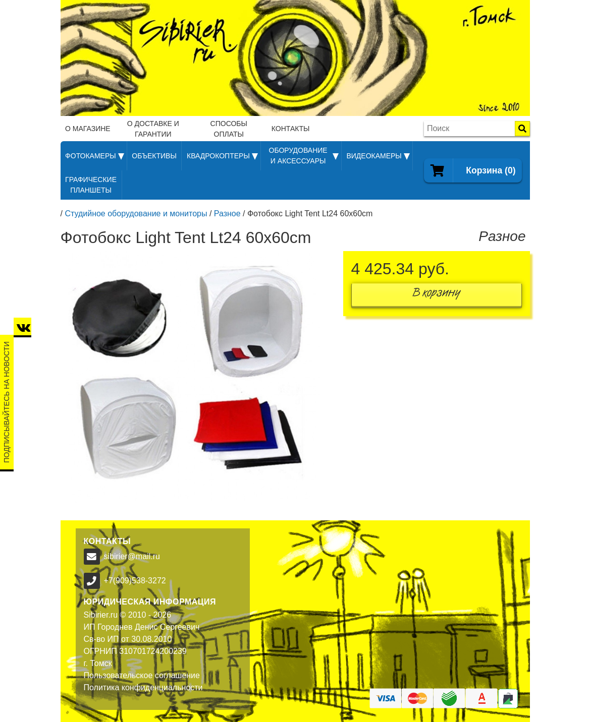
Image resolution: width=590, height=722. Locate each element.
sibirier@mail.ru (132, 556)
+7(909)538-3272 (135, 580)
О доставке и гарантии (153, 128)
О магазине (88, 129)
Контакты (291, 129)
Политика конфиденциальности (143, 687)
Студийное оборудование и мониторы (136, 213)
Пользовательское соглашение (142, 675)
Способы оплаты (228, 128)
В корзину (436, 294)
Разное (227, 213)
